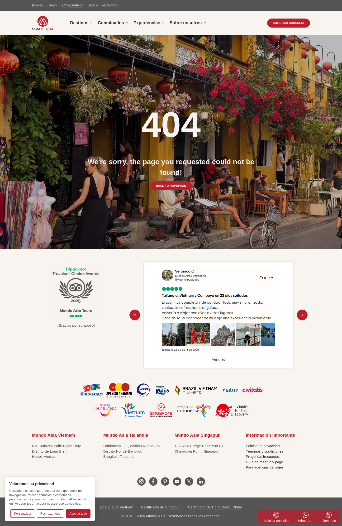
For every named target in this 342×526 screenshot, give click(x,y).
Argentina (109, 5)
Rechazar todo (50, 513)
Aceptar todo (78, 513)
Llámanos (329, 517)
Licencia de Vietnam (117, 507)
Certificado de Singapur (160, 507)
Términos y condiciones (264, 451)
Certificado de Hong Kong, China (214, 507)
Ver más (218, 359)
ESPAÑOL (38, 5)
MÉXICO (92, 5)
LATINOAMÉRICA (72, 5)
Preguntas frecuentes (263, 456)
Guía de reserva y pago (264, 462)
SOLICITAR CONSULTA (288, 23)
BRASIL (53, 5)
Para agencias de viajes (265, 467)
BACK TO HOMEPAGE (171, 185)
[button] (134, 315)
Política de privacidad (263, 446)
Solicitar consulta (276, 517)
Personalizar (22, 513)
